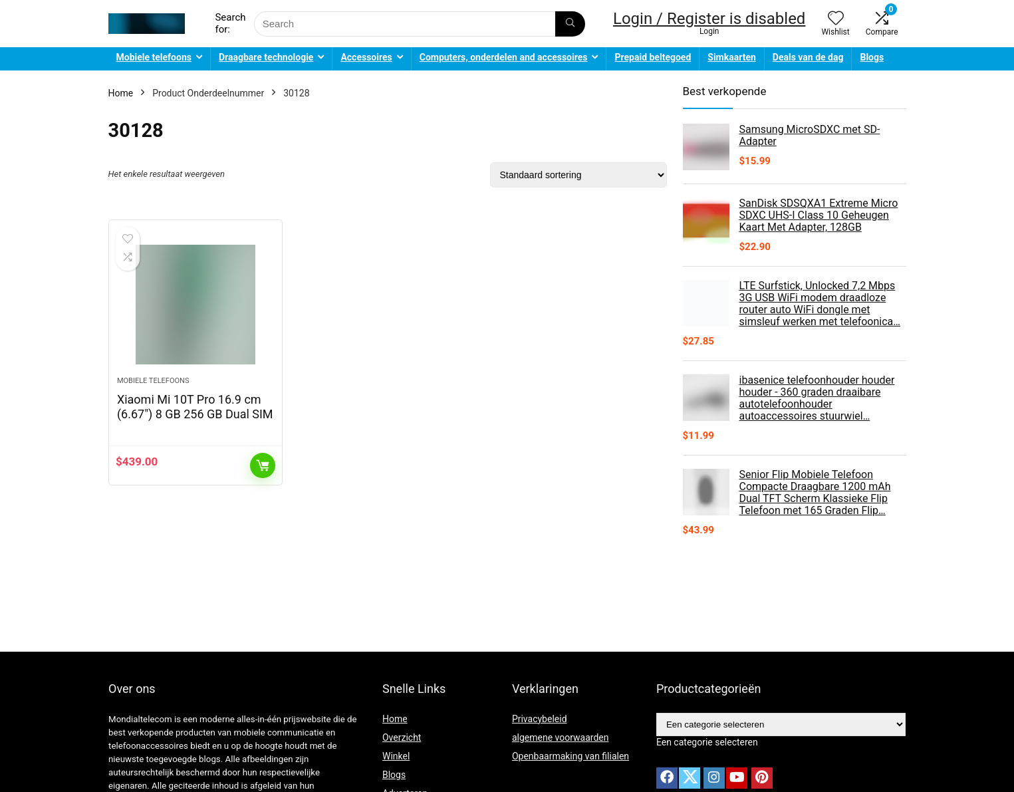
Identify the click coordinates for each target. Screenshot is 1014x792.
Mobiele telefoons (153, 57)
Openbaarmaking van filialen (570, 756)
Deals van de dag (808, 57)
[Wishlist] (836, 19)
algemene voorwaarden (560, 737)
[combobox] (707, 742)
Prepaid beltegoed (652, 57)
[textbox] (707, 742)
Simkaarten (731, 57)
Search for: (230, 23)
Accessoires (366, 57)
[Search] (570, 24)
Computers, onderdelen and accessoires (504, 57)
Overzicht (401, 737)
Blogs (872, 57)
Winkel (396, 756)
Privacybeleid (539, 719)
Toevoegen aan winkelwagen (263, 465)
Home (121, 93)
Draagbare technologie (266, 57)
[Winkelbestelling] (578, 175)
